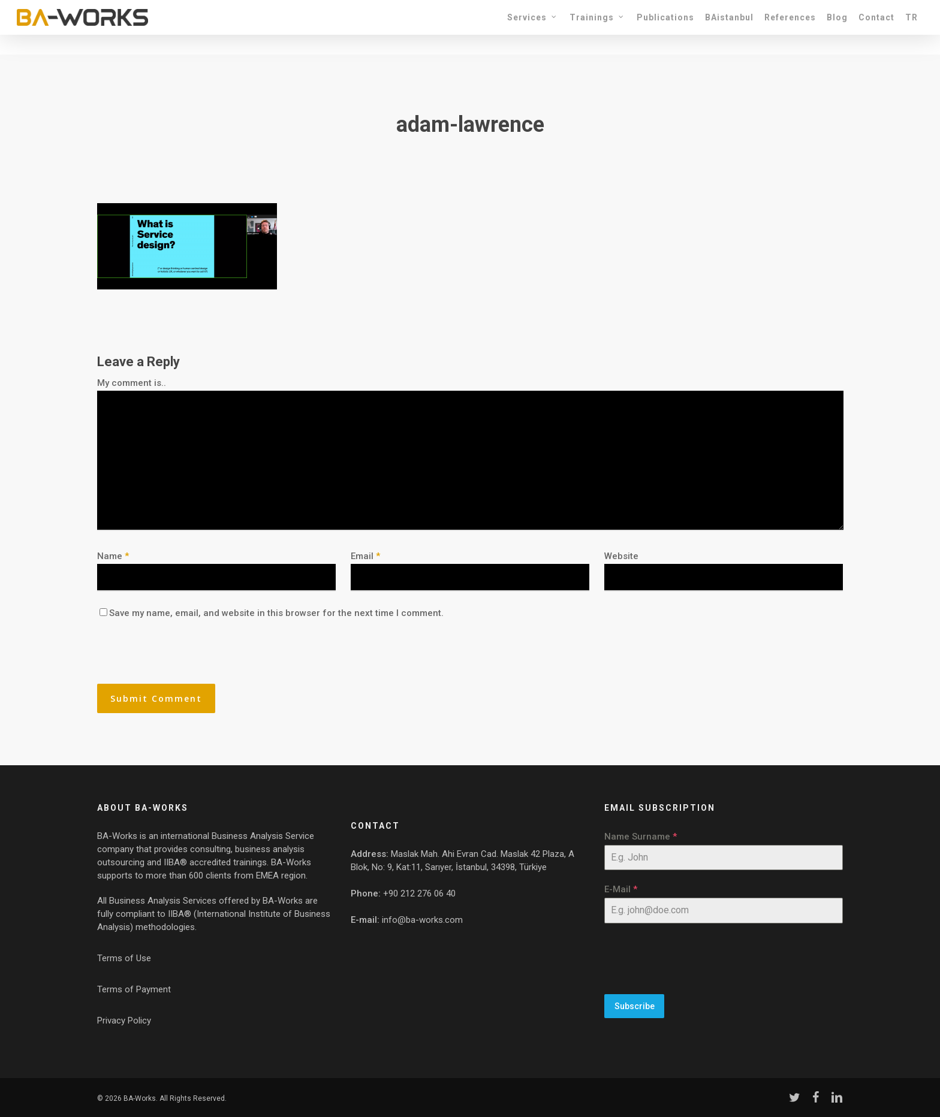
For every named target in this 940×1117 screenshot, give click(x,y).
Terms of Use (124, 958)
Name (113, 556)
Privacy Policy (124, 1020)
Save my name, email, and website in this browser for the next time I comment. (276, 613)
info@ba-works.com (422, 919)
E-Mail (620, 889)
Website (621, 556)
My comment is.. (131, 383)
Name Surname (640, 836)
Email (365, 556)
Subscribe (634, 1006)
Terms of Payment (134, 989)
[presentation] (179, 658)
